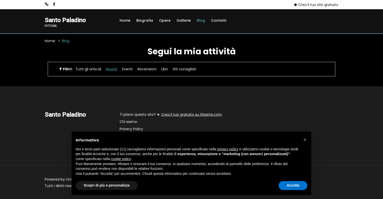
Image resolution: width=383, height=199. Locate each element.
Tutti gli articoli (88, 69)
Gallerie (184, 20)
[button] (305, 140)
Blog (201, 20)
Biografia (144, 20)
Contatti (218, 20)
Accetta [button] (293, 185)
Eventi (127, 69)
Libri (164, 69)
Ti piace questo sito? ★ (171, 114)
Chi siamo (128, 121)
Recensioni (147, 69)
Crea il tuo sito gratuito (316, 4)
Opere (165, 20)
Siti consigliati (184, 69)
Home (125, 20)
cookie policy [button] (121, 159)
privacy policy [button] (227, 149)
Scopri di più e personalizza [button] (107, 185)
